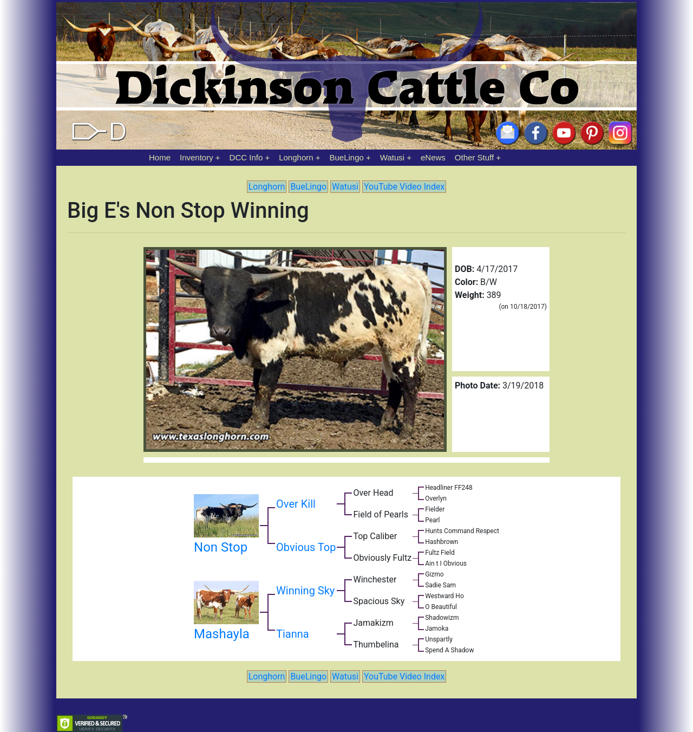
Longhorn (296, 157)
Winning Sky (305, 590)
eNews (433, 157)
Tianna (292, 633)
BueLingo (347, 157)
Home (160, 157)
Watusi (392, 157)
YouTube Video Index (404, 187)
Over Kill (296, 503)
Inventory (196, 157)
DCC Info (246, 157)
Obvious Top (306, 547)
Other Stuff (474, 157)
